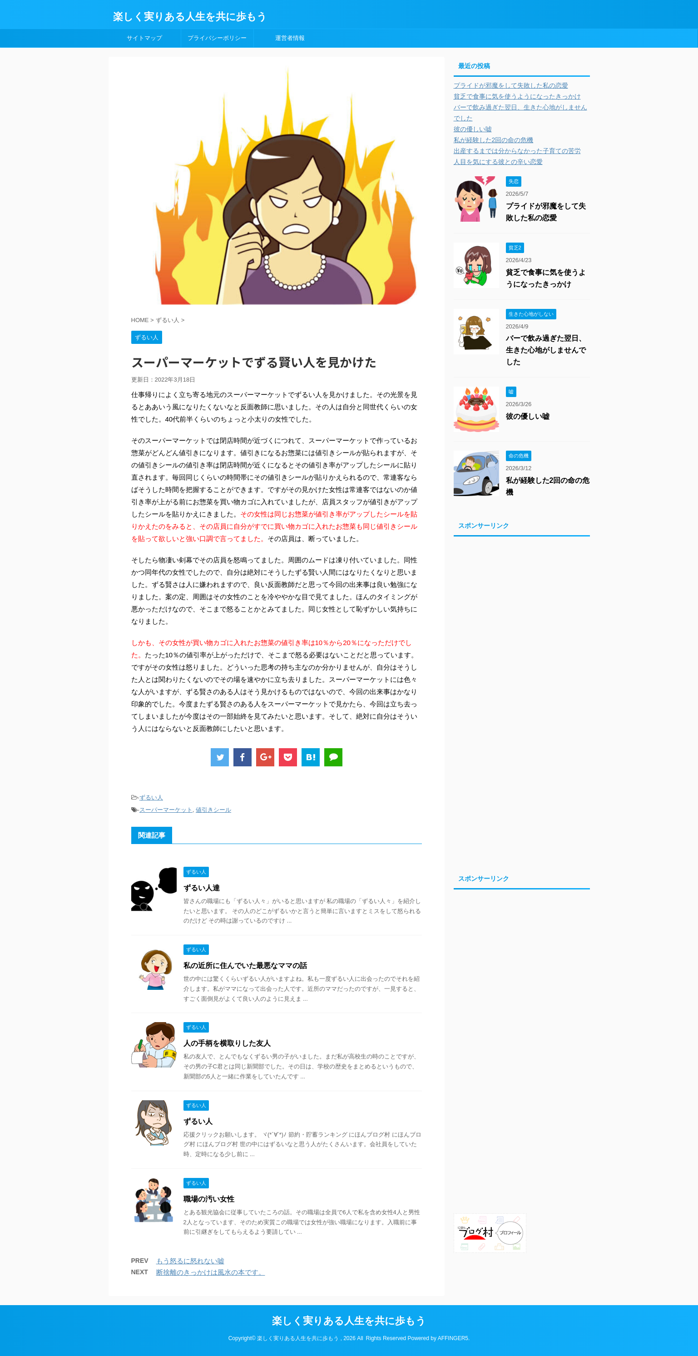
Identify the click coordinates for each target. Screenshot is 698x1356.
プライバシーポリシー (217, 38)
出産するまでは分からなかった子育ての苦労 (517, 150)
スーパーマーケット (166, 809)
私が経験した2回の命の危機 (494, 140)
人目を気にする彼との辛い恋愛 (498, 161)
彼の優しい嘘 (473, 129)
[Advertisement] (522, 702)
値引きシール (213, 809)
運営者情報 (290, 38)
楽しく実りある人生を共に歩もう (190, 16)
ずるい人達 (205, 888)
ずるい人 (151, 797)
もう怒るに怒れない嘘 (190, 1261)
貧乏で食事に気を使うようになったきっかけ (517, 96)
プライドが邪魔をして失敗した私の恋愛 (511, 85)
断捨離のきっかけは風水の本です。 (210, 1272)
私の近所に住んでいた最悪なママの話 (245, 965)
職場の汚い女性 (212, 1199)
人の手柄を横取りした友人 (227, 1043)
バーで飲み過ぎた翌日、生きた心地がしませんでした (546, 350)
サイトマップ (144, 38)
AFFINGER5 (453, 1338)
